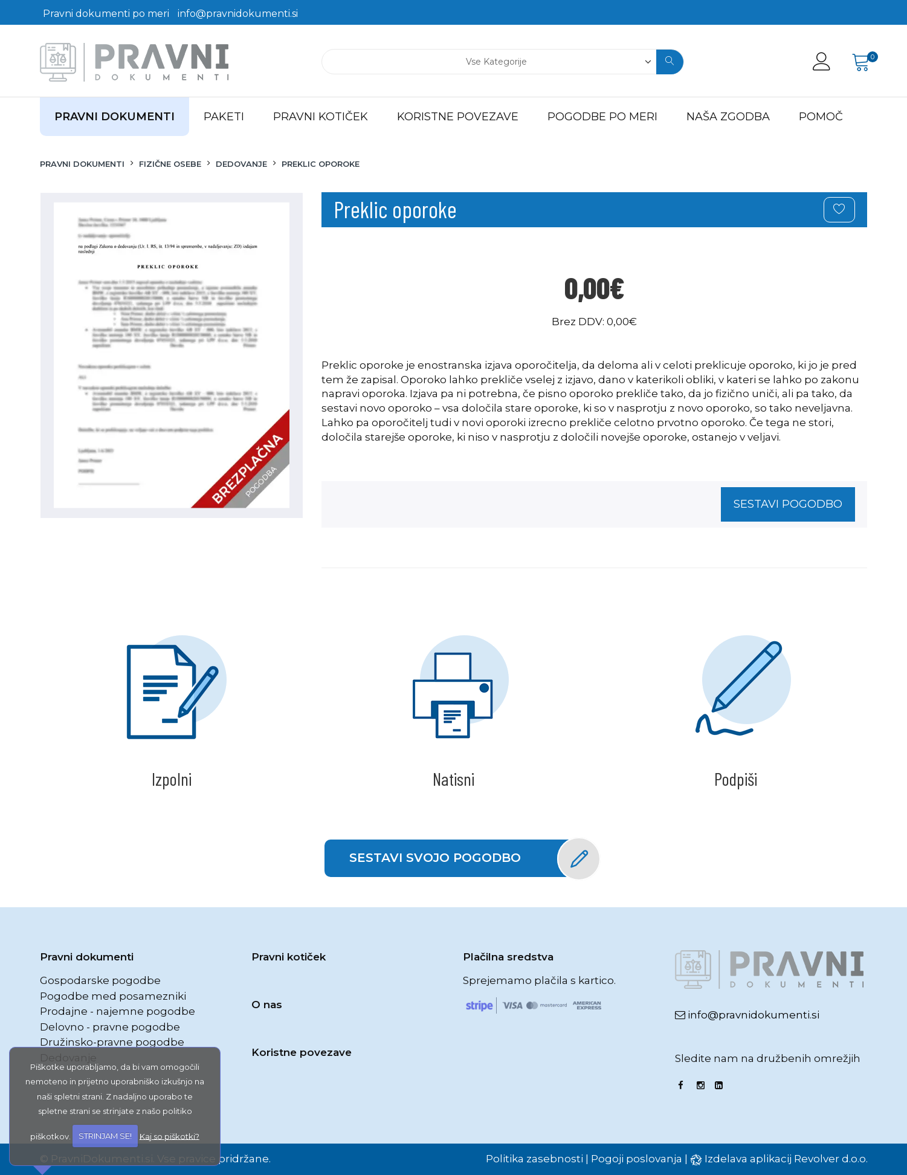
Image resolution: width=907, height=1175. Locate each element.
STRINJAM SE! (105, 1136)
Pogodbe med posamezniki (113, 996)
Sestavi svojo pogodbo (466, 858)
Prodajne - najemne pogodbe (117, 1011)
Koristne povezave (301, 1052)
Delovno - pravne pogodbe (110, 1027)
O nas (266, 1005)
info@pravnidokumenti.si (238, 13)
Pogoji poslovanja (636, 1159)
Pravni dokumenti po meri (106, 13)
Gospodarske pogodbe (100, 980)
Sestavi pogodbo (788, 504)
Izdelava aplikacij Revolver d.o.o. (786, 1159)
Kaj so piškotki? (169, 1136)
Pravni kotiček (288, 957)
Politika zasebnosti (534, 1159)
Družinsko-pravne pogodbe (112, 1042)
